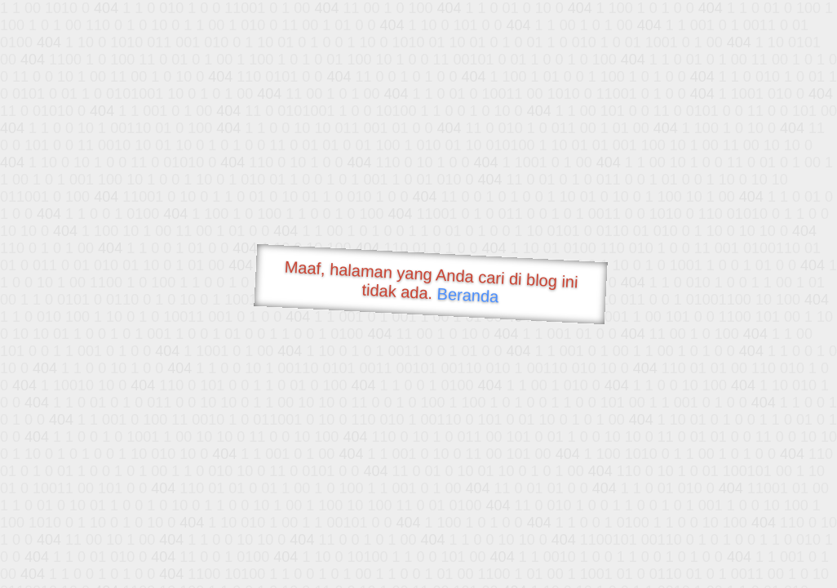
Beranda (467, 294)
